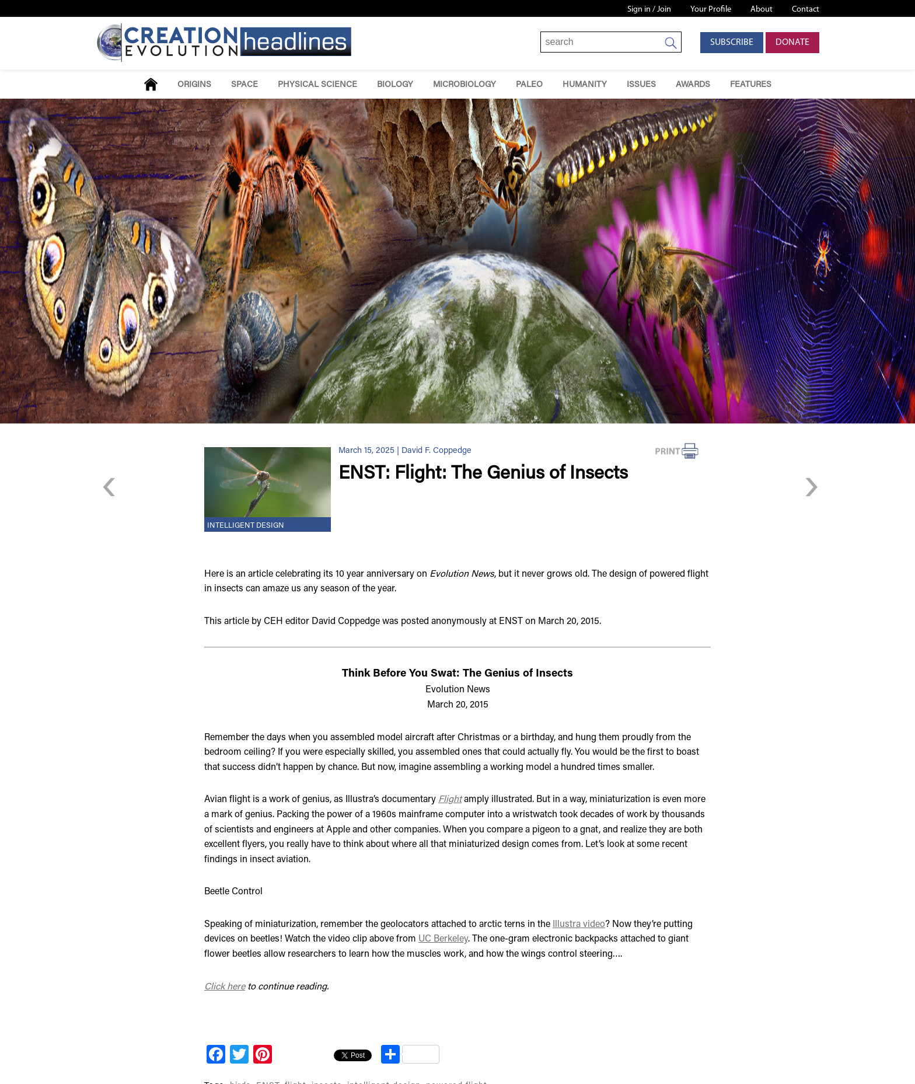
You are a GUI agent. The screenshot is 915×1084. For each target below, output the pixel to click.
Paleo (529, 85)
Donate (792, 42)
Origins (194, 85)
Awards (693, 85)
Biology (395, 85)
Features (750, 85)
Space (244, 85)
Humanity (585, 85)
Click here (224, 987)
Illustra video (579, 924)
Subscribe (731, 42)
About (761, 9)
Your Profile (710, 9)
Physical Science (317, 85)
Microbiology (464, 85)
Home (151, 84)
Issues (641, 85)
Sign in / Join (649, 9)
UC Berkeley (443, 939)
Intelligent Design (245, 525)
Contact (805, 9)
